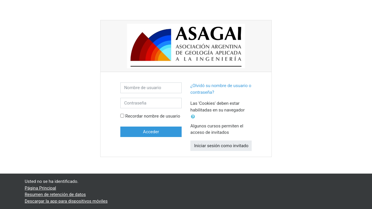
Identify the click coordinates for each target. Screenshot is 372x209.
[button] (194, 116)
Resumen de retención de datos (55, 194)
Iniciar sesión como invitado (221, 145)
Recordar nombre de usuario (152, 116)
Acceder (151, 131)
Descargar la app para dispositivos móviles (66, 201)
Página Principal (40, 188)
